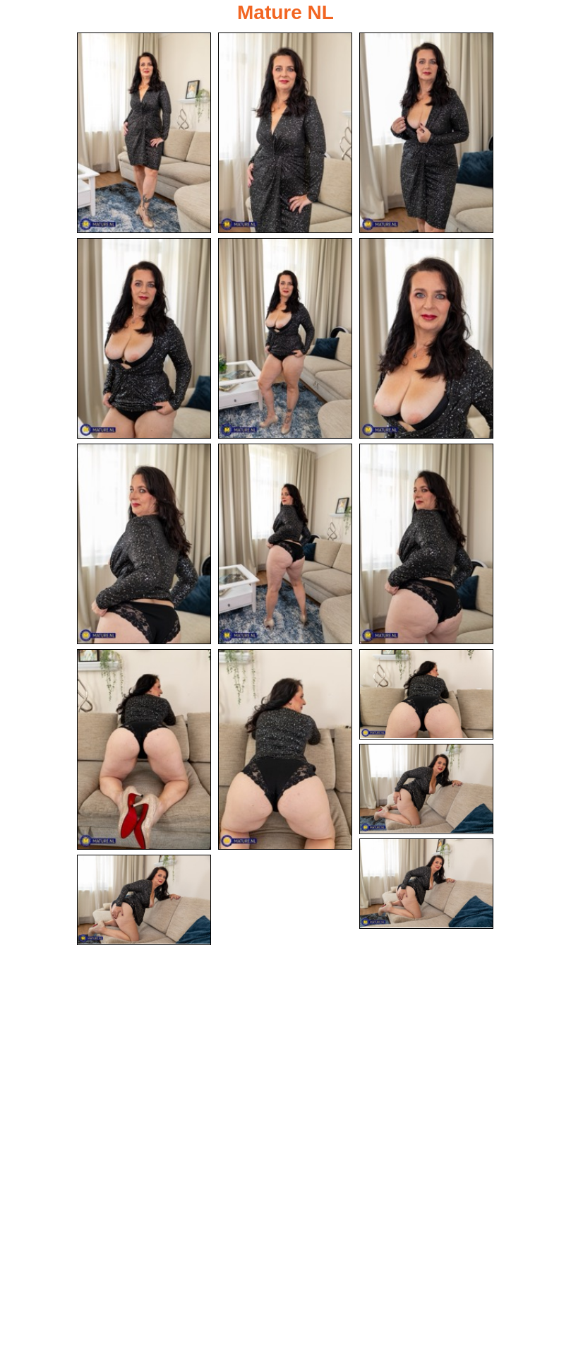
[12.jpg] (426, 694)
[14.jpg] (426, 883)
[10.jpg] (144, 749)
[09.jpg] (426, 544)
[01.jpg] (144, 132)
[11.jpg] (285, 749)
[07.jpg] (144, 544)
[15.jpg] (144, 900)
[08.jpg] (285, 544)
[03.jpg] (426, 132)
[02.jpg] (285, 132)
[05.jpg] (285, 338)
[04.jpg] (144, 338)
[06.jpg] (426, 338)
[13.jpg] (426, 789)
